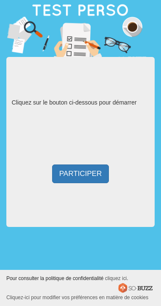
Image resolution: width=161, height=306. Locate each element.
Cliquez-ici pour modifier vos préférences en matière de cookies (77, 297)
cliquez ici (116, 278)
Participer (80, 174)
